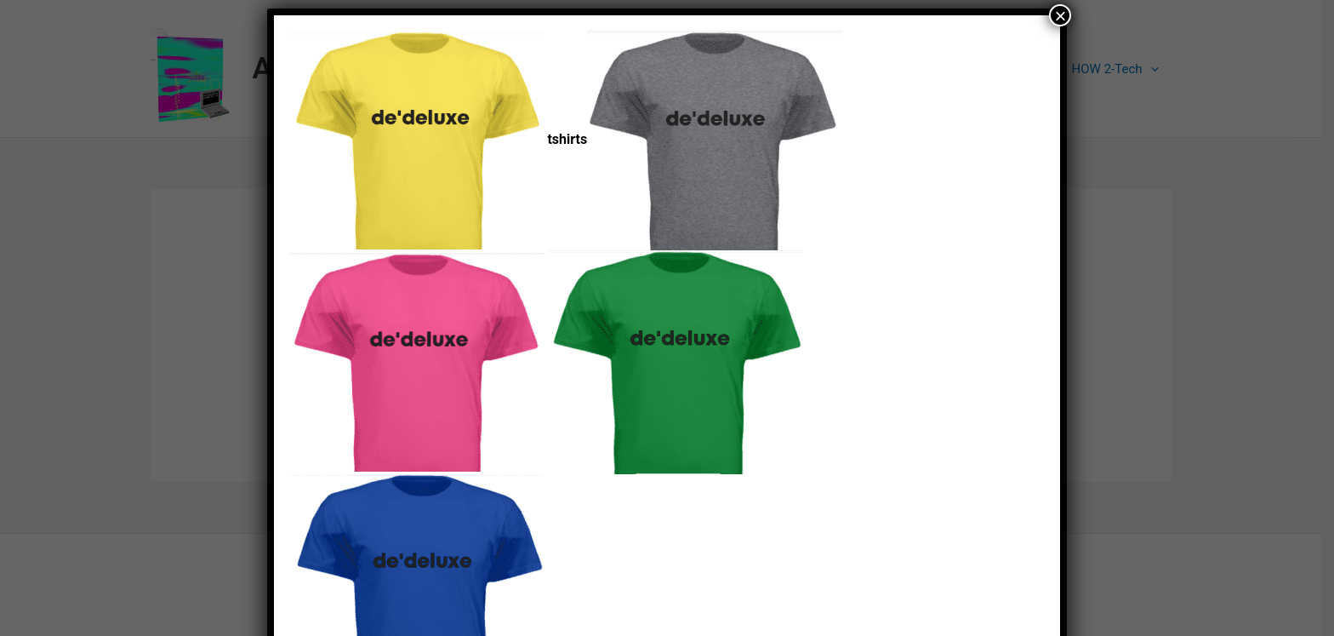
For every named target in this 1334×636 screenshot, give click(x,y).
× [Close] (1060, 15)
